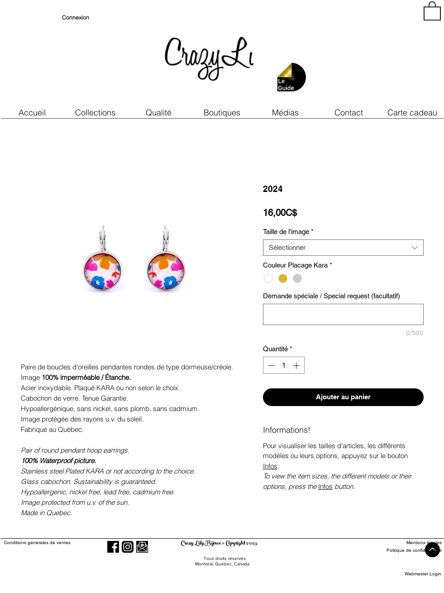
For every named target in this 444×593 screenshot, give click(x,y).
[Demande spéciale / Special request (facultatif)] (343, 314)
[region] (359, 54)
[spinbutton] (283, 365)
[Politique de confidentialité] (408, 550)
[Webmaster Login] (423, 574)
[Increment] (297, 365)
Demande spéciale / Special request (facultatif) (331, 296)
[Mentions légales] (408, 542)
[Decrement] (270, 365)
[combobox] (343, 247)
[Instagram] (128, 547)
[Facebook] (113, 547)
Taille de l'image (288, 231)
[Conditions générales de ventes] (63, 542)
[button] (159, 112)
